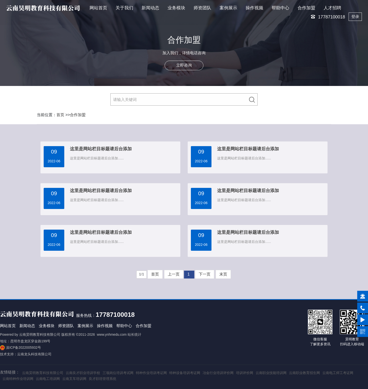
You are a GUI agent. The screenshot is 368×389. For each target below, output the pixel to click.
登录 (355, 16)
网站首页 (98, 7)
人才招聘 (332, 7)
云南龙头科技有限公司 (34, 354)
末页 (223, 274)
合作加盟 (306, 7)
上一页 (174, 274)
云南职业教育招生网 (304, 373)
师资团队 (202, 7)
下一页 (204, 274)
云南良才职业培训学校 (83, 373)
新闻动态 (150, 7)
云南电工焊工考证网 (337, 373)
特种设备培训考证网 (184, 373)
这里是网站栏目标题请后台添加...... (97, 158)
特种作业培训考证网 (151, 373)
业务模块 (176, 7)
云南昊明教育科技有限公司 (39, 334)
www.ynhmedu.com (112, 334)
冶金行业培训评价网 (218, 373)
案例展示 (228, 7)
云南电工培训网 (48, 379)
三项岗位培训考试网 (118, 373)
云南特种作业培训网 (17, 379)
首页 (60, 115)
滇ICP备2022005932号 (23, 347)
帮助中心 (280, 7)
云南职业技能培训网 (271, 373)
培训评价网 (244, 373)
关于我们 (124, 7)
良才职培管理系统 (102, 379)
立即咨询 (184, 65)
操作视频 (254, 7)
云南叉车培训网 (74, 379)
